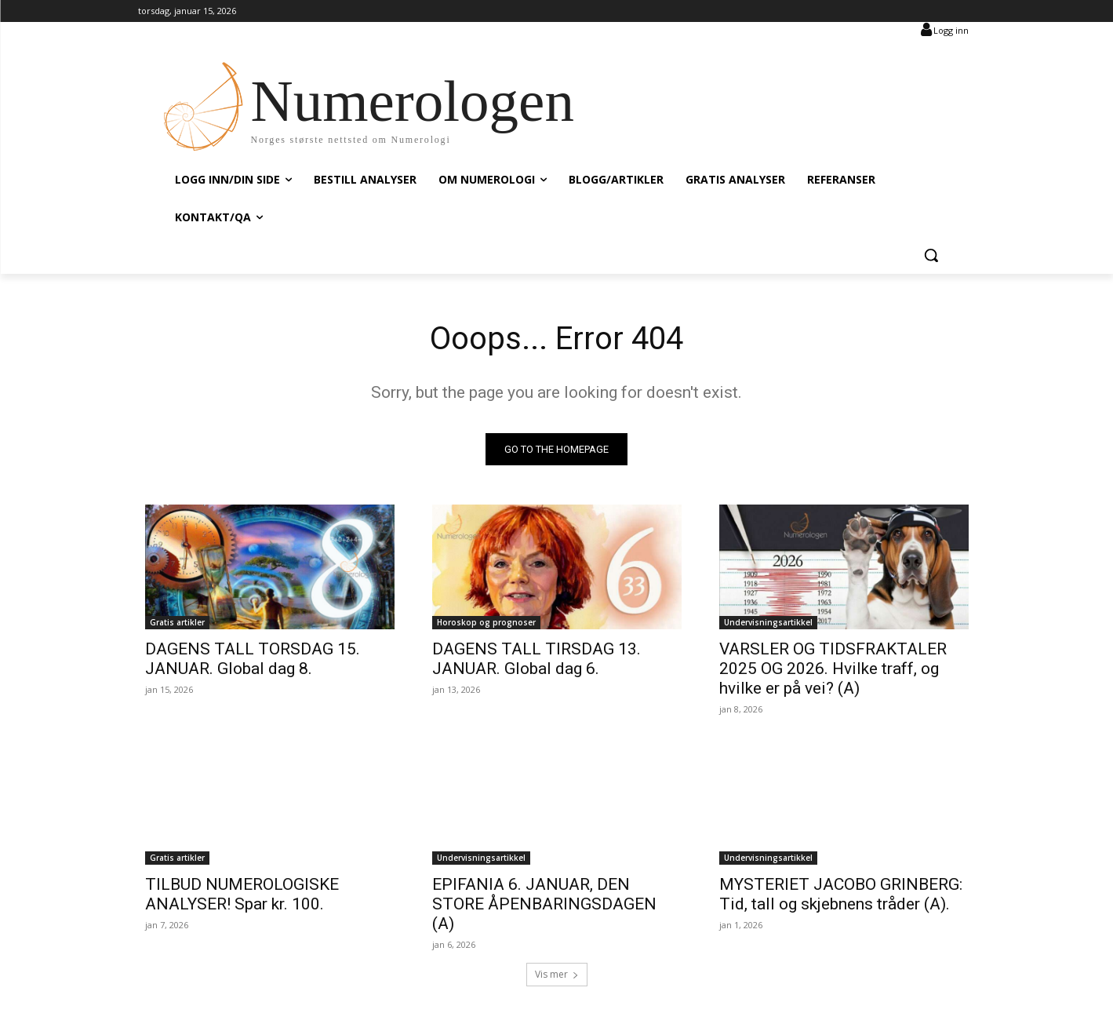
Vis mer (557, 974)
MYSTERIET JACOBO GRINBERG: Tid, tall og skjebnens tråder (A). (840, 894)
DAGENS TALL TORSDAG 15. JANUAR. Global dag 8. (252, 659)
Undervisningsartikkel (768, 622)
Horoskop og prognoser (486, 622)
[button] (931, 255)
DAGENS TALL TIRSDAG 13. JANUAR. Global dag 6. (536, 659)
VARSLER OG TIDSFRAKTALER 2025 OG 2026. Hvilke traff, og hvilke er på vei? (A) (833, 669)
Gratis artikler (177, 622)
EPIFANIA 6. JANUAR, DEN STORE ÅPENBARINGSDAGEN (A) (544, 904)
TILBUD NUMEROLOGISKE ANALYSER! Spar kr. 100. (242, 894)
